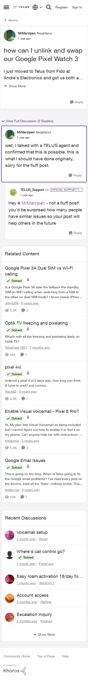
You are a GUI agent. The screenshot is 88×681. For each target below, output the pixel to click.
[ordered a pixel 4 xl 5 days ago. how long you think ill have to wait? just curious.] (44, 383)
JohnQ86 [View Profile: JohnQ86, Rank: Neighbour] (12, 303)
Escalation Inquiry (34, 614)
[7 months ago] (39, 347)
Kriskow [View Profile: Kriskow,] (46, 621)
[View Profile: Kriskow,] (9, 617)
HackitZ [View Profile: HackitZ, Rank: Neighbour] (10, 391)
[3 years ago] (29, 489)
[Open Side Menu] (6, 7)
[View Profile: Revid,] (9, 535)
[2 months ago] (27, 601)
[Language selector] (37, 7)
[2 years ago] (29, 440)
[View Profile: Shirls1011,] (9, 579)
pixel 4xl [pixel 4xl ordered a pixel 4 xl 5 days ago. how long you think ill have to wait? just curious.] (13, 367)
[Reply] (76, 102)
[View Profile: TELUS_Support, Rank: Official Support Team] (13, 192)
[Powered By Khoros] (44, 669)
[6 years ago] (29, 303)
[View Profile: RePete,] (9, 598)
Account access (33, 595)
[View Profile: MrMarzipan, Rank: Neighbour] (9, 35)
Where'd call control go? (41, 551)
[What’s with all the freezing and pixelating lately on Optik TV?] (44, 339)
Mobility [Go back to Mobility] (11, 20)
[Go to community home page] (21, 7)
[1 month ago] (26, 538)
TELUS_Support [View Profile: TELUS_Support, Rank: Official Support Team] (32, 190)
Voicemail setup (32, 532)
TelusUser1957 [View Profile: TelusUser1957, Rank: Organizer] (16, 347)
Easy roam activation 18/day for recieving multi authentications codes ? (48, 576)
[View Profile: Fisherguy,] (9, 554)
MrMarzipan (33, 202)
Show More (15, 86)
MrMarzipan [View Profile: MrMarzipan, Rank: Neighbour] (27, 33)
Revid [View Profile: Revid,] (43, 539)
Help (65, 656)
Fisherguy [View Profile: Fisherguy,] (46, 564)
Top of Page (46, 656)
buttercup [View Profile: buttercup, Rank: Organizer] (12, 489)
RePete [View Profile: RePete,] (46, 602)
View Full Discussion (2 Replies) (27, 121)
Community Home (17, 656)
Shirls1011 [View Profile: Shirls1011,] (47, 583)
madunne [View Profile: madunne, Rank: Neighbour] (12, 441)
